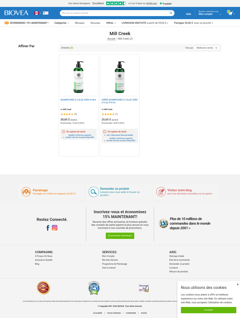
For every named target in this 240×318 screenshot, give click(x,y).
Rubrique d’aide (176, 256)
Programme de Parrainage (114, 264)
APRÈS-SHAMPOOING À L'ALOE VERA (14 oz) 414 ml (120, 101)
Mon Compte (108, 256)
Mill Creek (67, 109)
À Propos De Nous (43, 256)
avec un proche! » (193, 22)
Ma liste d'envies (110, 260)
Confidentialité (131, 313)
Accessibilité (97, 313)
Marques (79, 22)
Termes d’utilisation (114, 313)
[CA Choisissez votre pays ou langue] (37, 13)
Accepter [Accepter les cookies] (208, 310)
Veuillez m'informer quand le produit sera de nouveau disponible (80, 136)
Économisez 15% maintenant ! (26, 22)
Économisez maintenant (120, 235)
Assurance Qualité (43, 260)
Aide (188, 14)
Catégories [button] (61, 22)
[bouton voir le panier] (232, 13)
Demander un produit (179, 264)
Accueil (111, 38)
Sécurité (144, 313)
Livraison (173, 268)
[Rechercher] (170, 13)
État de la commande (179, 260)
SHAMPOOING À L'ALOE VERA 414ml (78, 100)
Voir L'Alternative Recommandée (120, 135)
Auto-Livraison (109, 268)
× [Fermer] (238, 284)
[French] (45, 13)
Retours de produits (178, 271)
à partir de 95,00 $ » (145, 22)
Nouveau (95, 22)
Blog (37, 264)
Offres (111, 22)
